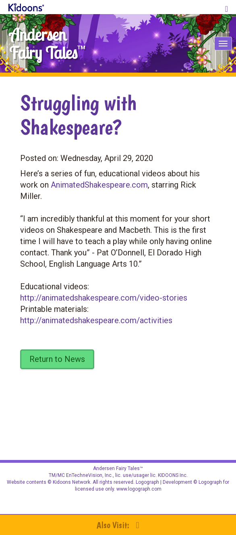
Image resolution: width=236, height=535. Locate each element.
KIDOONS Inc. (173, 475)
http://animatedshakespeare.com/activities (96, 320)
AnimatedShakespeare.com (99, 185)
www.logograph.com (138, 489)
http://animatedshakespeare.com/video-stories (103, 298)
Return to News (57, 359)
